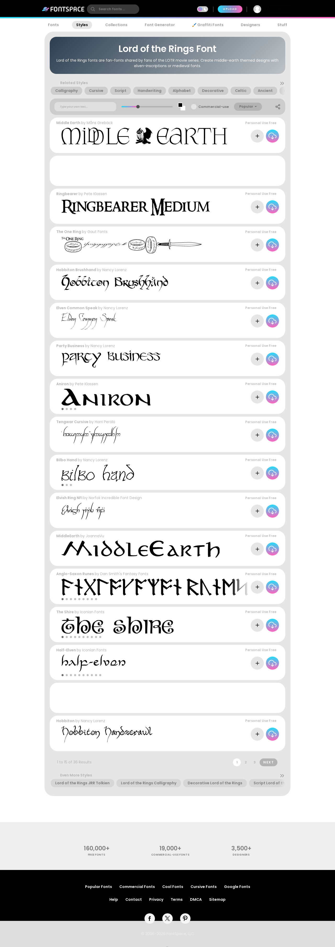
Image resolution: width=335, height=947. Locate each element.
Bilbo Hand (66, 460)
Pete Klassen (95, 193)
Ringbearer (67, 193)
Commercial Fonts (137, 886)
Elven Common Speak (76, 308)
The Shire (65, 612)
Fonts (53, 24)
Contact (133, 899)
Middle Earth (68, 122)
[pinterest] (185, 918)
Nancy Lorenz (114, 269)
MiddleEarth (68, 536)
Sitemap (217, 899)
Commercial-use (213, 106)
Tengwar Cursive (72, 421)
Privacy (156, 899)
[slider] (138, 106)
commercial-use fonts (170, 855)
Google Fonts (237, 886)
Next (268, 762)
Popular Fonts (98, 886)
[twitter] (167, 918)
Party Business (70, 345)
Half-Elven (66, 650)
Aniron (62, 384)
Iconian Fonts (92, 612)
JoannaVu (95, 536)
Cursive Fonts (204, 886)
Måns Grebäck (100, 122)
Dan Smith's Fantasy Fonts (124, 573)
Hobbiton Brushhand (76, 269)
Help (113, 899)
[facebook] (149, 918)
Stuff (282, 24)
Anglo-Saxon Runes (75, 573)
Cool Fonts (172, 886)
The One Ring (68, 231)
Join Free (281, 9)
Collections (116, 24)
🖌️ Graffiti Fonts (208, 24)
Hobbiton (65, 720)
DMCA (196, 899)
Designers (250, 24)
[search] (113, 9)
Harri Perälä (105, 421)
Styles (82, 24)
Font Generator (160, 24)
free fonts (96, 855)
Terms (177, 899)
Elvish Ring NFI (69, 497)
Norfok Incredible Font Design (115, 497)
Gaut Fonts (97, 231)
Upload (230, 9)
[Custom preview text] (85, 107)
